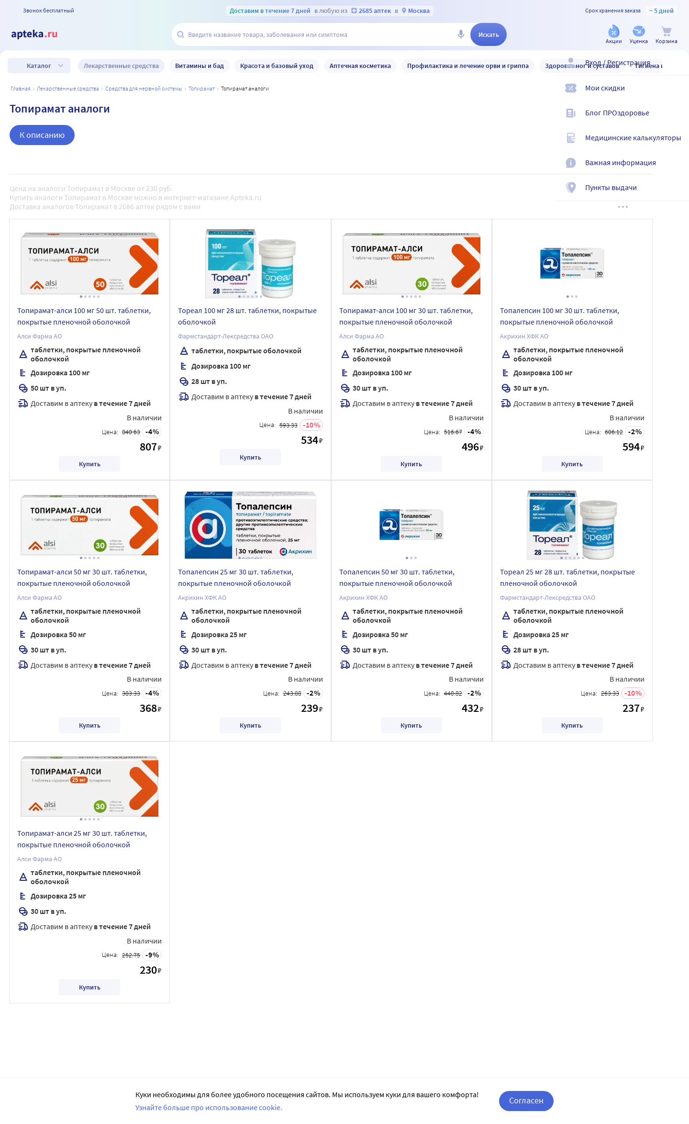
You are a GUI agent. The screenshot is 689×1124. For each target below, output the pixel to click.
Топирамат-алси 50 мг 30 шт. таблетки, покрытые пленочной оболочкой (82, 577)
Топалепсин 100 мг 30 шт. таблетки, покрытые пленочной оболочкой (559, 315)
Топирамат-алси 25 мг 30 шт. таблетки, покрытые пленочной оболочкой (82, 838)
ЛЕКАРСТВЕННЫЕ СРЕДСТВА (68, 88)
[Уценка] (639, 35)
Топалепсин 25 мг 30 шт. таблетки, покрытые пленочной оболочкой (235, 577)
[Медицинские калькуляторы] (675, 145)
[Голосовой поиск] (460, 34)
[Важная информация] (675, 170)
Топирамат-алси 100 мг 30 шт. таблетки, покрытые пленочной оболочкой (406, 315)
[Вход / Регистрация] (675, 70)
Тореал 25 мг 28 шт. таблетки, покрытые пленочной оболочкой (567, 577)
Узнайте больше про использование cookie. (208, 1107)
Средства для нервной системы (143, 88)
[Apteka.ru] (42, 34)
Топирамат (202, 88)
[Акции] (614, 35)
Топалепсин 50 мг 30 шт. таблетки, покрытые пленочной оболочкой (397, 577)
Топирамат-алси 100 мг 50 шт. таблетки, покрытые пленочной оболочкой (84, 315)
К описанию (42, 134)
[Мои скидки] (675, 95)
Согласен (526, 1100)
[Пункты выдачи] (675, 195)
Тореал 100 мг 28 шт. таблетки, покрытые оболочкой (247, 315)
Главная (21, 88)
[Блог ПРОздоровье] (675, 120)
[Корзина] (667, 35)
